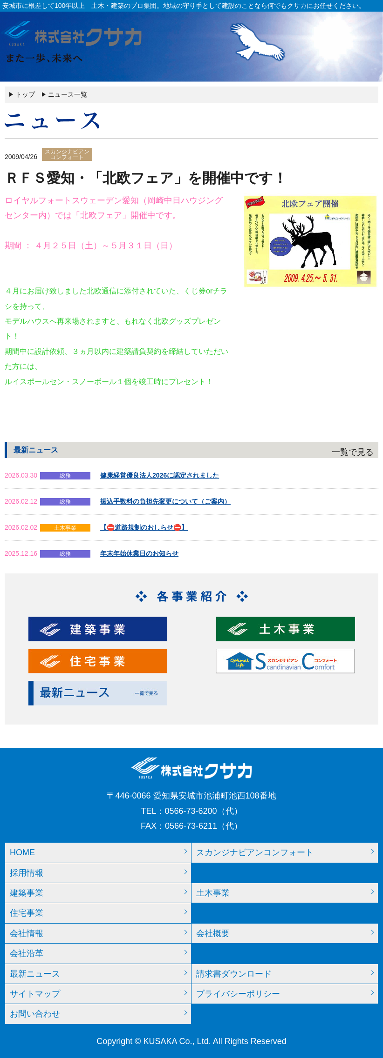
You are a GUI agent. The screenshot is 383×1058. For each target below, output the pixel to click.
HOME (22, 852)
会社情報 (26, 933)
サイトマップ (35, 993)
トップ (25, 94)
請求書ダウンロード (234, 973)
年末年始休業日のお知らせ (139, 553)
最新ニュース (35, 973)
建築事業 (26, 893)
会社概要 (213, 933)
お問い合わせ (35, 1013)
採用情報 (26, 873)
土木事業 (213, 893)
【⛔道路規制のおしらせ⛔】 (144, 527)
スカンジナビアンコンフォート (255, 852)
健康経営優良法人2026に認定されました (159, 475)
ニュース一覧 (67, 94)
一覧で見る (353, 452)
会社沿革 (26, 953)
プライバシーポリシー (238, 993)
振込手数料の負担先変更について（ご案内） (165, 501)
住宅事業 (26, 913)
